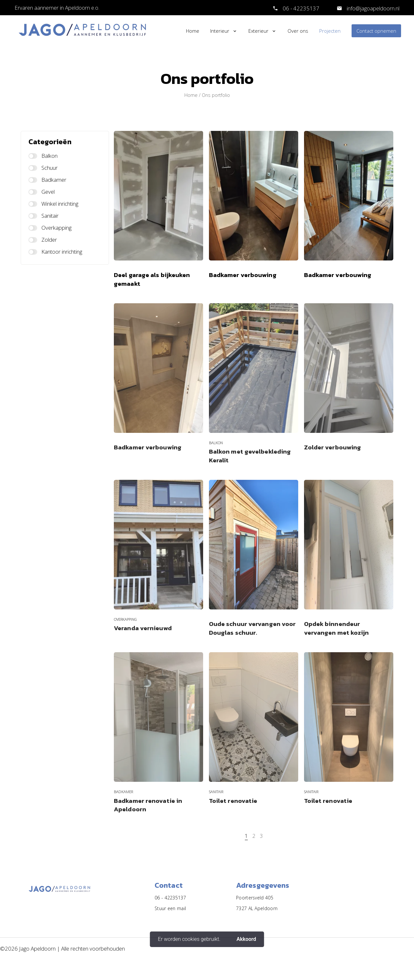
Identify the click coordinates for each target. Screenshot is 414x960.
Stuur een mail (170, 908)
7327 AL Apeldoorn (257, 908)
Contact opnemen (376, 31)
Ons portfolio (216, 95)
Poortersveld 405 (254, 898)
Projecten (330, 31)
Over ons (298, 31)
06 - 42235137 (301, 8)
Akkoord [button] (246, 939)
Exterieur (258, 31)
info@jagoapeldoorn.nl (372, 8)
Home (192, 31)
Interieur (219, 31)
